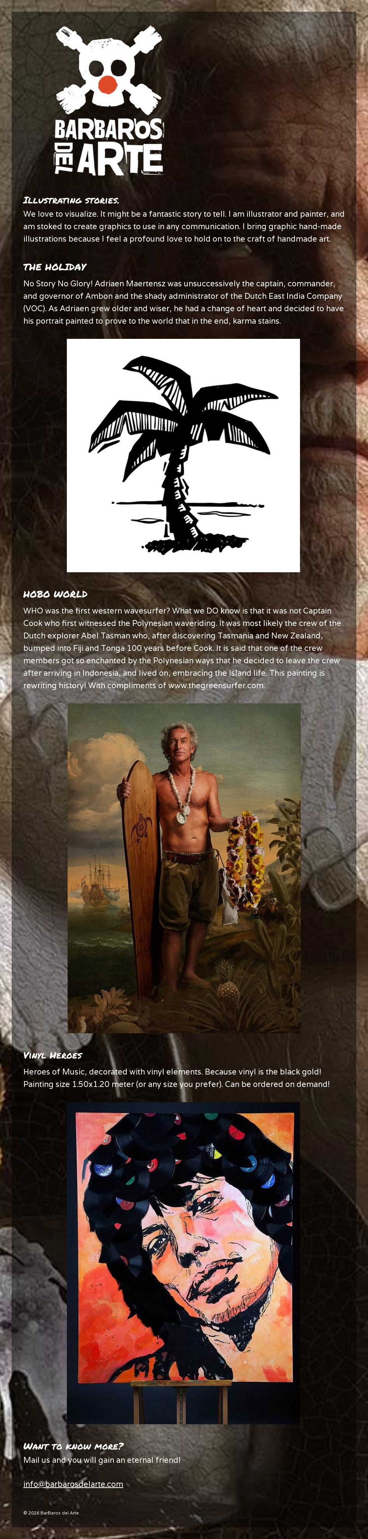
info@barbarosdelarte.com (73, 1484)
